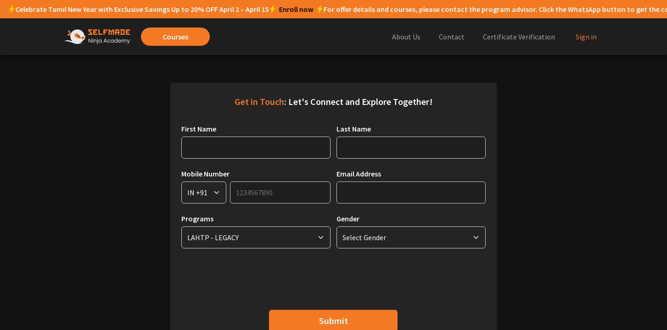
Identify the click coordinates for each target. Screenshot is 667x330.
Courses (175, 36)
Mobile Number (205, 174)
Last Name (353, 129)
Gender (347, 218)
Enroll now (198, 9)
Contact (452, 36)
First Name (198, 129)
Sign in (586, 36)
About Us (406, 36)
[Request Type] (203, 193)
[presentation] (251, 277)
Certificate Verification (519, 36)
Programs (197, 218)
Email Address (358, 174)
